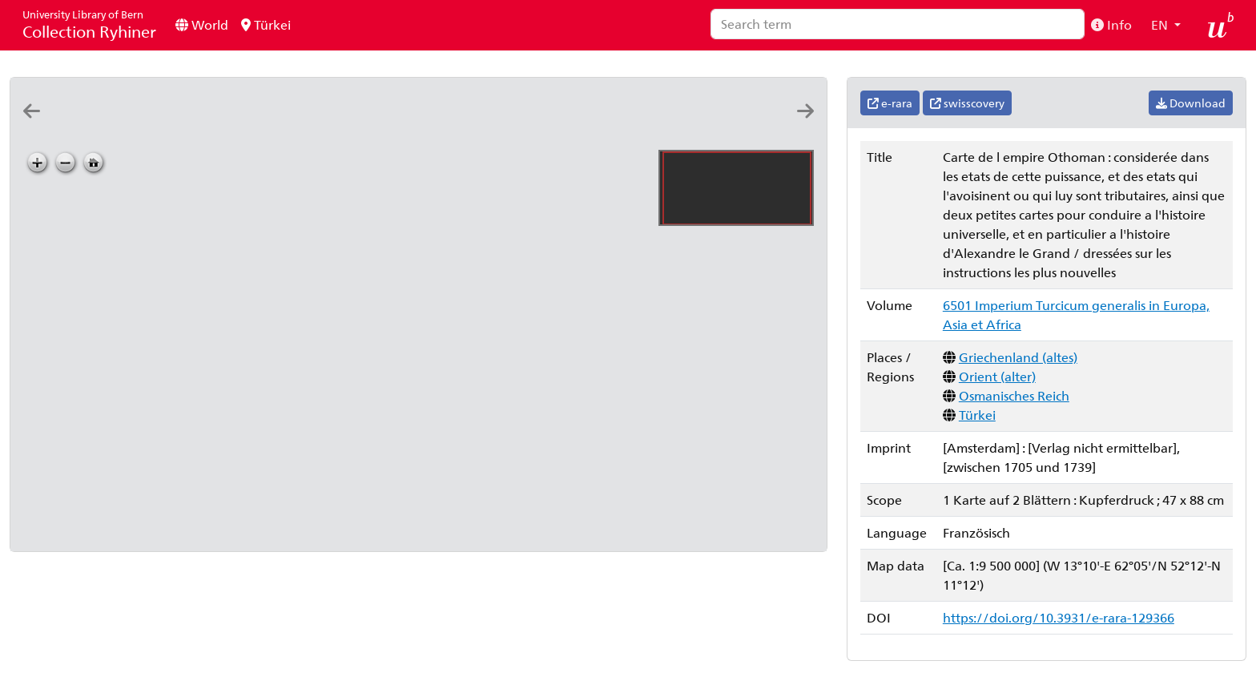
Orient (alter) (997, 376)
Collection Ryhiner (89, 24)
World (201, 24)
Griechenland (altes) (1018, 357)
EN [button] (1161, 24)
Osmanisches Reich (1014, 395)
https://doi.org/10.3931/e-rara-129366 (1058, 617)
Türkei (266, 24)
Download (1191, 103)
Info (1111, 24)
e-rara (890, 103)
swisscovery (967, 103)
